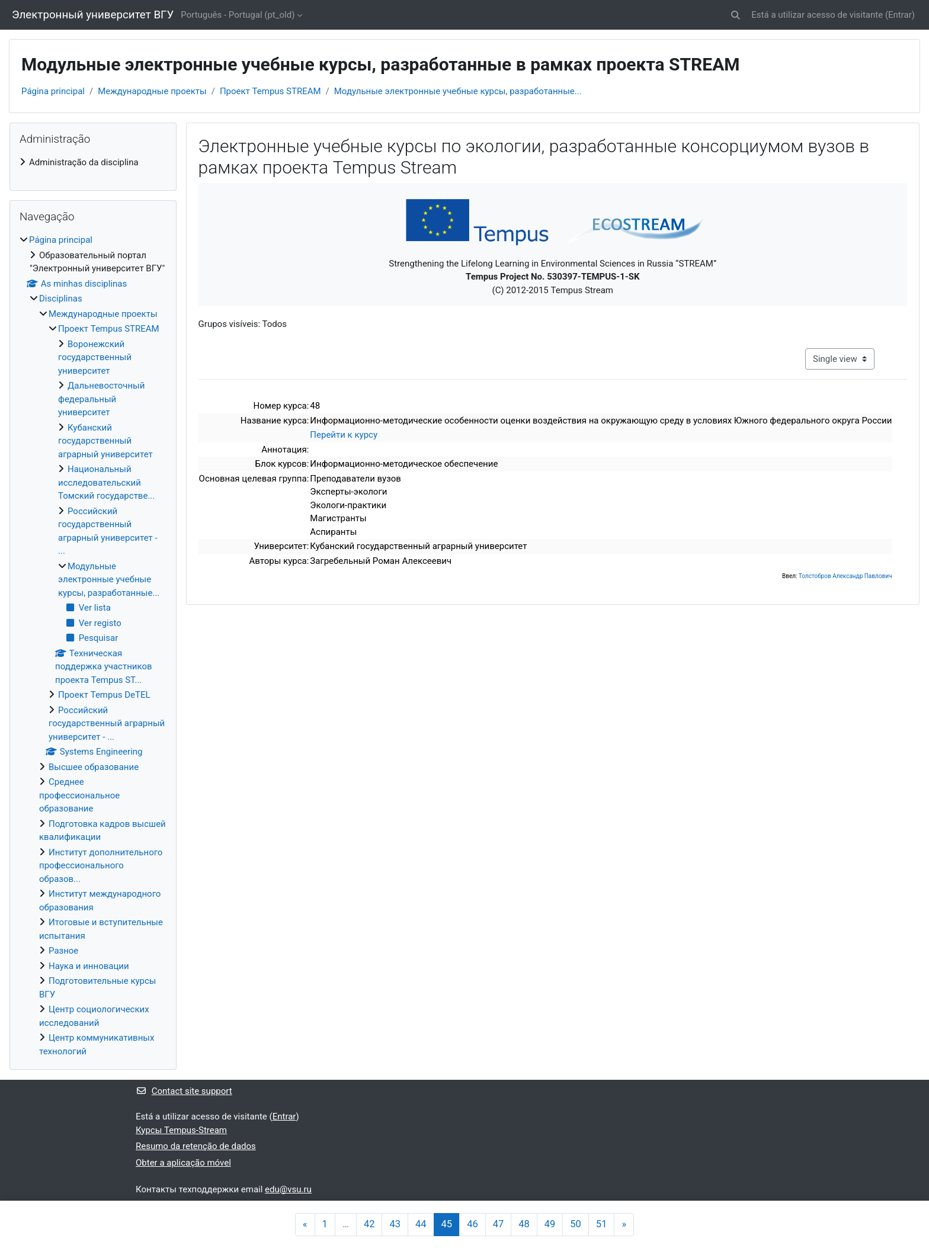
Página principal (53, 91)
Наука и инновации (89, 966)
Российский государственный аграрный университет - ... (107, 723)
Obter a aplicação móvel (183, 1162)
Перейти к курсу (343, 434)
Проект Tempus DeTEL (104, 694)
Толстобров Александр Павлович (845, 576)
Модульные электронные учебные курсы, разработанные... (458, 91)
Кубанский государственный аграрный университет (105, 441)
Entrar (900, 14)
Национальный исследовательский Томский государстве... (106, 482)
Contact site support (184, 1091)
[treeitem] (93, 162)
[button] (736, 15)
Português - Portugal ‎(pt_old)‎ (237, 14)
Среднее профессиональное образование (79, 795)
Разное (63, 950)
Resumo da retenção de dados (196, 1146)
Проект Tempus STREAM (270, 91)
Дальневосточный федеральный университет (101, 399)
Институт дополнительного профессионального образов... (100, 865)
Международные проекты (152, 91)
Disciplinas (60, 298)
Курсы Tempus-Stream (181, 1130)
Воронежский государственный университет (95, 357)
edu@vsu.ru (288, 1189)
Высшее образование (94, 767)
